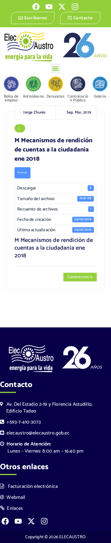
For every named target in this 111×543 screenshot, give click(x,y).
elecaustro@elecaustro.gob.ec (35, 433)
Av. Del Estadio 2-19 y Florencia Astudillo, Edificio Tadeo (46, 407)
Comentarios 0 (79, 277)
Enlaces (11, 508)
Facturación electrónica (29, 487)
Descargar (22, 173)
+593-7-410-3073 (20, 422)
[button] (55, 69)
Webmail (12, 497)
